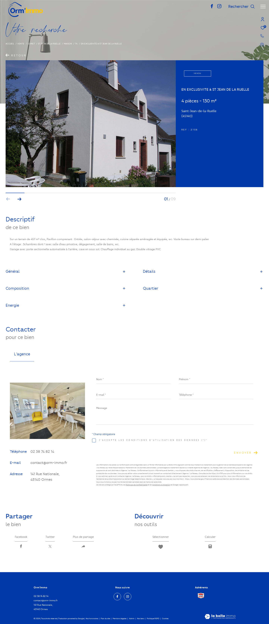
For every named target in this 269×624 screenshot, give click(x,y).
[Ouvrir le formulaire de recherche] (241, 6)
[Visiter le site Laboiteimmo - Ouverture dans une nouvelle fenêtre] (220, 617)
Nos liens (141, 618)
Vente (20, 43)
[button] (19, 199)
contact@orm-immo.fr (48, 463)
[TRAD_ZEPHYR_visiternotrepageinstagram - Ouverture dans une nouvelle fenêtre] (219, 7)
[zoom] (91, 186)
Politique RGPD (153, 618)
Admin (132, 618)
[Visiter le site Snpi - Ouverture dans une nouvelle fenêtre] (201, 595)
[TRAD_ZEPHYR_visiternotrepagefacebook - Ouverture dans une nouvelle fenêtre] (212, 7)
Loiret (31, 43)
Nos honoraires (92, 618)
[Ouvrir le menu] (263, 6)
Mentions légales (120, 618)
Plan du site (105, 618)
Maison (68, 43)
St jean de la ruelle (49, 43)
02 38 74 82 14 (42, 451)
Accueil (10, 43)
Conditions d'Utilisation (161, 485)
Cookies (165, 618)
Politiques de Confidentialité (136, 485)
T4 (76, 43)
